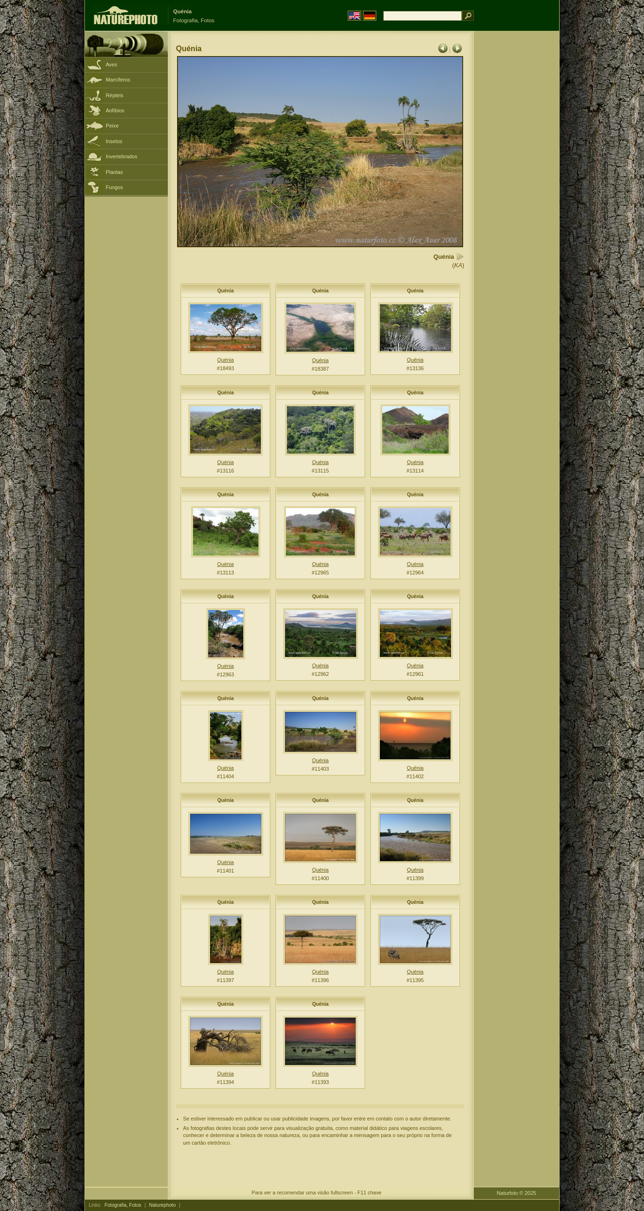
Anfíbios (115, 110)
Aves (111, 64)
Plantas (114, 172)
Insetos (114, 141)
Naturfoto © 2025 (516, 1193)
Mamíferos (118, 79)
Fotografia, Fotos (123, 1205)
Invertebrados (122, 156)
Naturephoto (162, 1205)
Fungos (114, 187)
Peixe (112, 125)
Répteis (114, 95)
